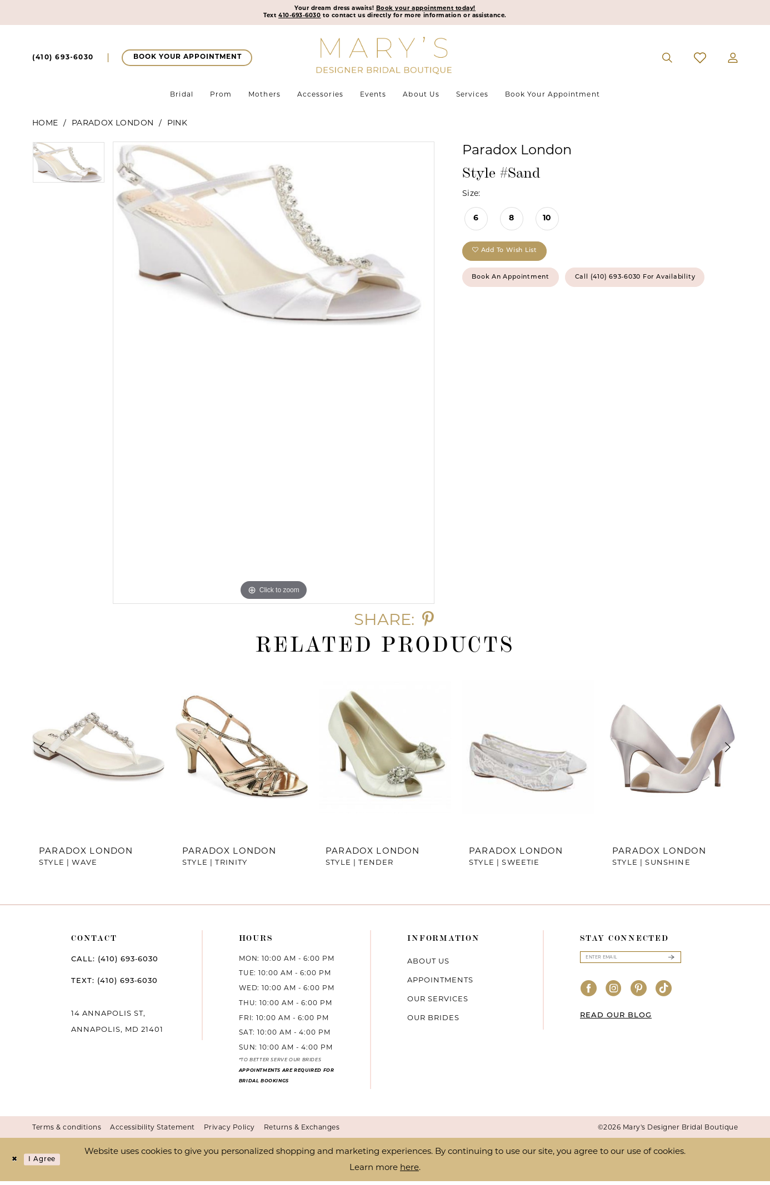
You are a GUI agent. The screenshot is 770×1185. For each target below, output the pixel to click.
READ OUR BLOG (616, 1022)
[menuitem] (63, 61)
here (409, 1171)
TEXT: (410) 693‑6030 (114, 984)
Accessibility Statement (152, 1131)
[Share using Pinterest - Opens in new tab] (428, 622)
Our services (437, 1001)
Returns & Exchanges (302, 1131)
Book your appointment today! (439, 9)
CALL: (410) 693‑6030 (114, 962)
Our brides (433, 1020)
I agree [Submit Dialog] (51, 1163)
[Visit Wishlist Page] (700, 62)
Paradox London (113, 127)
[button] (733, 62)
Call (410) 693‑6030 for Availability (551, 325)
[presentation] (98, 750)
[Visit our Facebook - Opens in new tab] (589, 996)
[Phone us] (63, 61)
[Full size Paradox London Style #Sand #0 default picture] (273, 376)
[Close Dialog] (16, 1163)
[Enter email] (630, 962)
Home (45, 127)
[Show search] (667, 62)
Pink (177, 127)
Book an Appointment (525, 292)
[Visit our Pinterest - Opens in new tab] (639, 996)
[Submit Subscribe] (671, 962)
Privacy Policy (229, 1131)
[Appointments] (187, 61)
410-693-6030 (271, 18)
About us (428, 964)
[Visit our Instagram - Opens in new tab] (614, 996)
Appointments (440, 983)
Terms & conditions (66, 1131)
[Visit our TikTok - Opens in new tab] (664, 996)
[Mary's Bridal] (385, 58)
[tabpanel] (68, 170)
